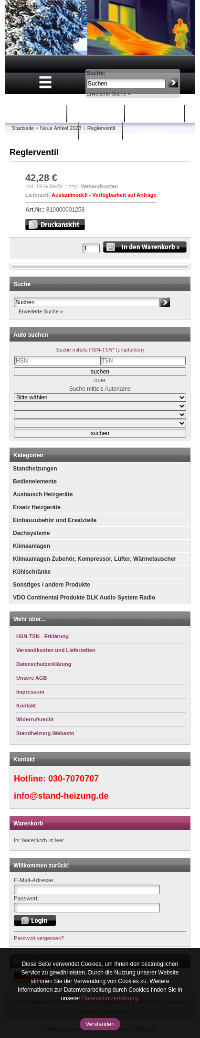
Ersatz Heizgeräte (37, 507)
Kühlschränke (32, 571)
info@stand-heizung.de (61, 796)
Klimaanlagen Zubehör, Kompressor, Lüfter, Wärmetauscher (94, 559)
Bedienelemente (35, 481)
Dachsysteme (31, 533)
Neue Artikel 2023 (61, 128)
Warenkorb (97, 113)
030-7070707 (73, 778)
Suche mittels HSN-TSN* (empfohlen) (100, 350)
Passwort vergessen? (39, 938)
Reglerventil (101, 128)
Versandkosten (99, 186)
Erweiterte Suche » (108, 93)
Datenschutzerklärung (109, 998)
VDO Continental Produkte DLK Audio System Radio (84, 597)
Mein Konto (156, 113)
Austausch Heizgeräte (43, 494)
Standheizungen (35, 468)
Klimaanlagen (31, 546)
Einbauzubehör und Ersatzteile (54, 520)
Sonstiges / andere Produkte (51, 584)
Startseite (41, 113)
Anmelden (152, 130)
